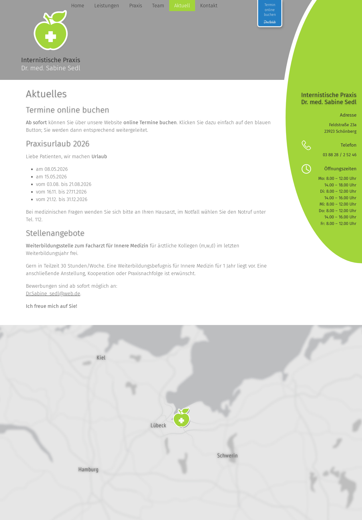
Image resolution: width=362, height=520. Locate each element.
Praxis (135, 6)
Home (77, 6)
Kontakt (208, 6)
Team (158, 6)
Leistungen (106, 6)
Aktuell (182, 6)
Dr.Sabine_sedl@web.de (53, 293)
